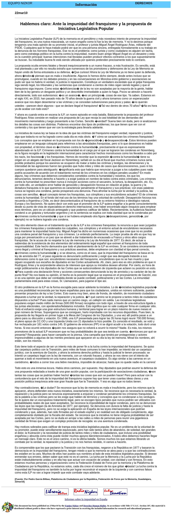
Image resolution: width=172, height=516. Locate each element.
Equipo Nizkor (72, 505)
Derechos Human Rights (94, 505)
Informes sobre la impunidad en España (86, 499)
